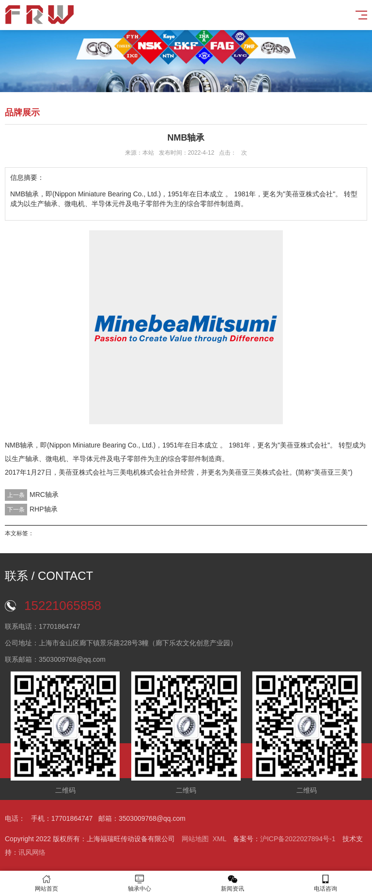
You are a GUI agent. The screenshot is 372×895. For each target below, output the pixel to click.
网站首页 (46, 883)
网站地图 (195, 839)
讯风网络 (32, 852)
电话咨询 (325, 883)
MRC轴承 (44, 494)
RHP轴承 (44, 509)
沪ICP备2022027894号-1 (298, 839)
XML (219, 839)
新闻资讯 (232, 883)
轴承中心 (139, 883)
